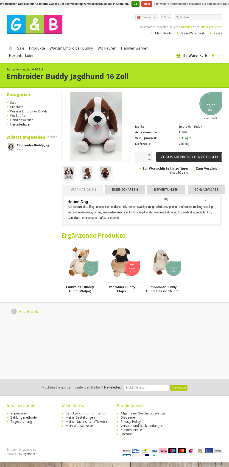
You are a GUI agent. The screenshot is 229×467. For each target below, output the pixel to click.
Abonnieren (179, 387)
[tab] (81, 189)
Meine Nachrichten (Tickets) (86, 421)
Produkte (37, 48)
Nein (147, 4)
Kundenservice (131, 430)
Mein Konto (163, 33)
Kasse (217, 33)
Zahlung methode (23, 417)
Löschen (51, 137)
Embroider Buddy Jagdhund (38, 145)
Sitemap (126, 434)
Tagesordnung (21, 421)
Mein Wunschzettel (79, 425)
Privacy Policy (130, 421)
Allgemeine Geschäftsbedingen (143, 413)
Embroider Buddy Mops (121, 289)
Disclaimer (128, 417)
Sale (20, 48)
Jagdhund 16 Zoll (33, 69)
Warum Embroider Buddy (71, 48)
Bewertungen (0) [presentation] (166, 190)
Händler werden (134, 48)
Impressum (18, 413)
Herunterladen (21, 55)
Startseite (11, 48)
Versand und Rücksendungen (141, 425)
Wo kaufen (107, 48)
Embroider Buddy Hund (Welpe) (80, 289)
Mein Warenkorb (193, 33)
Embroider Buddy (190, 127)
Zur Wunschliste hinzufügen (164, 168)
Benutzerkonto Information (85, 413)
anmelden (185, 27)
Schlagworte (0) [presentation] (206, 190)
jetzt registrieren (210, 27)
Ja (135, 4)
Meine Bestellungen (80, 417)
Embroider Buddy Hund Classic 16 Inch (162, 289)
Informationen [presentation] (82, 189)
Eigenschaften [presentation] (125, 189)
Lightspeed (30, 454)
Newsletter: (81, 387)
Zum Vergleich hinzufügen (194, 170)
